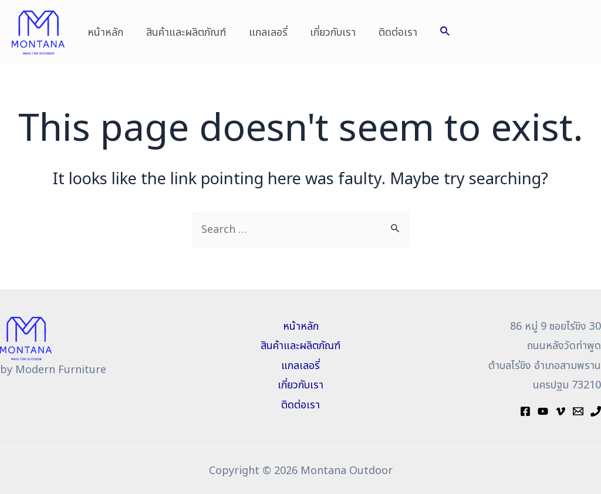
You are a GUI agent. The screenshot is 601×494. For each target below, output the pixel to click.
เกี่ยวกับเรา (327, 32)
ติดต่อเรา (391, 32)
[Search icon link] (438, 32)
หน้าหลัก (105, 32)
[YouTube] (543, 411)
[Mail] (578, 411)
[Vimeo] (560, 411)
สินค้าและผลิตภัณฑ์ (184, 32)
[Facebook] (525, 411)
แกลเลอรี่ (264, 32)
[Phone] (595, 411)
